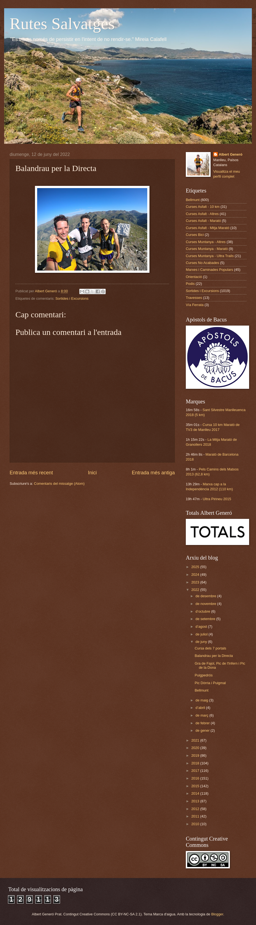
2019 (195, 755)
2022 (195, 590)
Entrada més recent (31, 472)
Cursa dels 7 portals (210, 648)
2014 (195, 793)
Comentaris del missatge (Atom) (59, 483)
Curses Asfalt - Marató (203, 221)
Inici (92, 472)
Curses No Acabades (202, 263)
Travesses (194, 298)
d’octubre (203, 611)
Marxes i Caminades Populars (209, 270)
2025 (195, 567)
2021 (195, 740)
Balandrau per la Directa (214, 656)
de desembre (206, 596)
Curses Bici (195, 235)
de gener (202, 730)
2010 (195, 824)
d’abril (200, 708)
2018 (195, 763)
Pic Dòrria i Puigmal (210, 683)
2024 (195, 574)
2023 (195, 582)
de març (202, 715)
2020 (195, 748)
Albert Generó (231, 154)
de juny (201, 642)
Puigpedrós (204, 675)
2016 (195, 778)
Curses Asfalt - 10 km (202, 207)
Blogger (217, 914)
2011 (195, 816)
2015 (195, 786)
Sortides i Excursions (71, 298)
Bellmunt (193, 200)
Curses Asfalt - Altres (202, 214)
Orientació (194, 277)
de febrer (203, 723)
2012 (195, 809)
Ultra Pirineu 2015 (217, 499)
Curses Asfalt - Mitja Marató (207, 228)
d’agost (201, 626)
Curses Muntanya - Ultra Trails (210, 256)
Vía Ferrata (194, 305)
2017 (195, 771)
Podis (190, 284)
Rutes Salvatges (62, 24)
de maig (202, 700)
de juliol (201, 634)
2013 (195, 801)
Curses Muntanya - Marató (207, 249)
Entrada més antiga (153, 472)
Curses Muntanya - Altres (206, 242)
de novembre (206, 604)
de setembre (205, 619)
